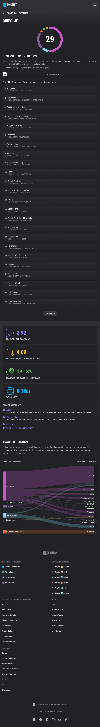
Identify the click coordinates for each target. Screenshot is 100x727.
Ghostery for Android (60, 593)
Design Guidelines (58, 626)
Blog (3, 685)
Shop (4, 679)
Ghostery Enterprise (9, 674)
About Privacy (57, 631)
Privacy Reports (7, 664)
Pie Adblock (6, 626)
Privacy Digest (8, 583)
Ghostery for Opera (60, 583)
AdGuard (5, 605)
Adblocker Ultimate (9, 615)
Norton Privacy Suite (9, 620)
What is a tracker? (12, 424)
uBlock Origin (7, 636)
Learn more (88, 412)
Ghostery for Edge (59, 588)
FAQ (53, 605)
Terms (40, 712)
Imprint (59, 712)
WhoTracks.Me (8, 577)
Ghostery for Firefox (60, 572)
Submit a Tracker (58, 615)
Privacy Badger (7, 631)
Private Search (8, 572)
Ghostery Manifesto (9, 658)
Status (4, 653)
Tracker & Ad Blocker (11, 567)
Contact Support (57, 610)
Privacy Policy (50, 712)
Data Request (56, 620)
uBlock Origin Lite (8, 642)
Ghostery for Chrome (60, 567)
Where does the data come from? (18, 428)
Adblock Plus (7, 610)
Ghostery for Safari (60, 577)
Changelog (6, 690)
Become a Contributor (10, 669)
